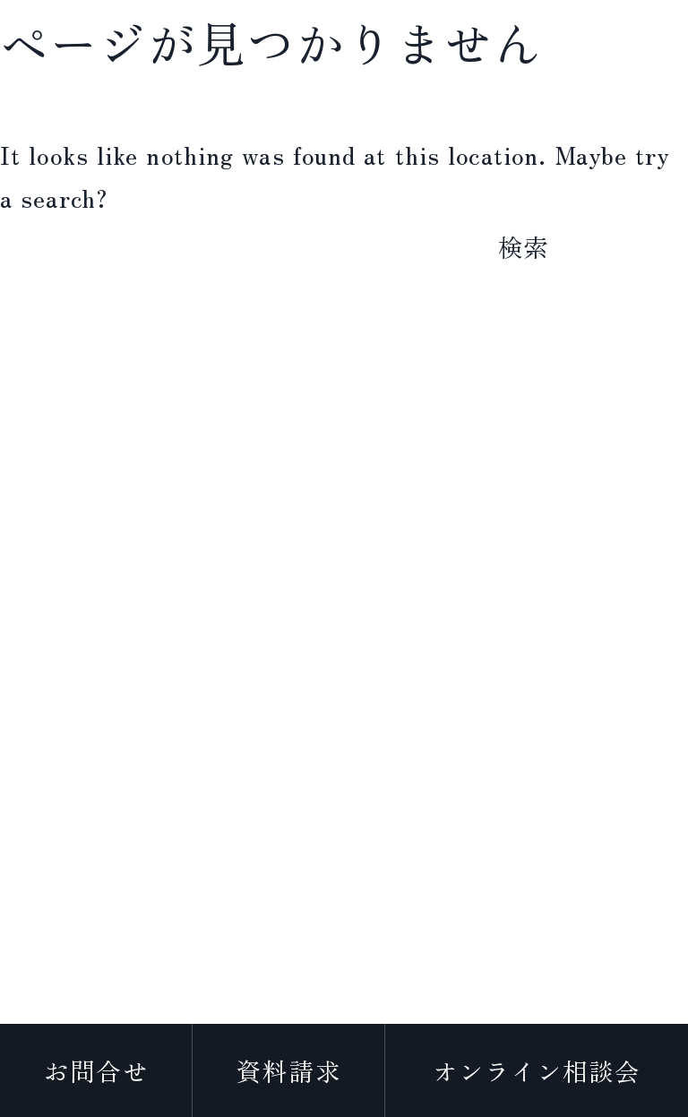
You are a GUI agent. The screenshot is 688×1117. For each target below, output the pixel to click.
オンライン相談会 (537, 1070)
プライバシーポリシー (343, 1018)
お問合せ (96, 1070)
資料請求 (288, 1070)
